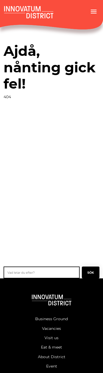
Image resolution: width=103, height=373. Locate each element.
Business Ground (51, 318)
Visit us (51, 337)
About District (51, 356)
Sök (90, 272)
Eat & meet (51, 347)
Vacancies (51, 328)
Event (51, 366)
